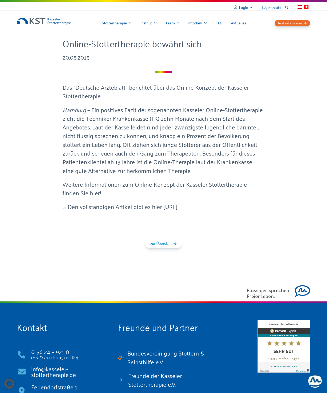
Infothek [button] (195, 22)
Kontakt (274, 7)
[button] (287, 7)
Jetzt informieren (290, 23)
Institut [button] (146, 22)
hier (95, 193)
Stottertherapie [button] (114, 22)
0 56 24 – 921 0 (50, 351)
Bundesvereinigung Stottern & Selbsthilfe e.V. (165, 357)
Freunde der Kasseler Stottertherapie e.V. (155, 379)
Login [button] (243, 7)
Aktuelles (238, 22)
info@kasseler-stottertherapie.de (53, 372)
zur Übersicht (161, 243)
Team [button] (170, 22)
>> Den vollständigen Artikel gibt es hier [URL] (120, 206)
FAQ (219, 22)
